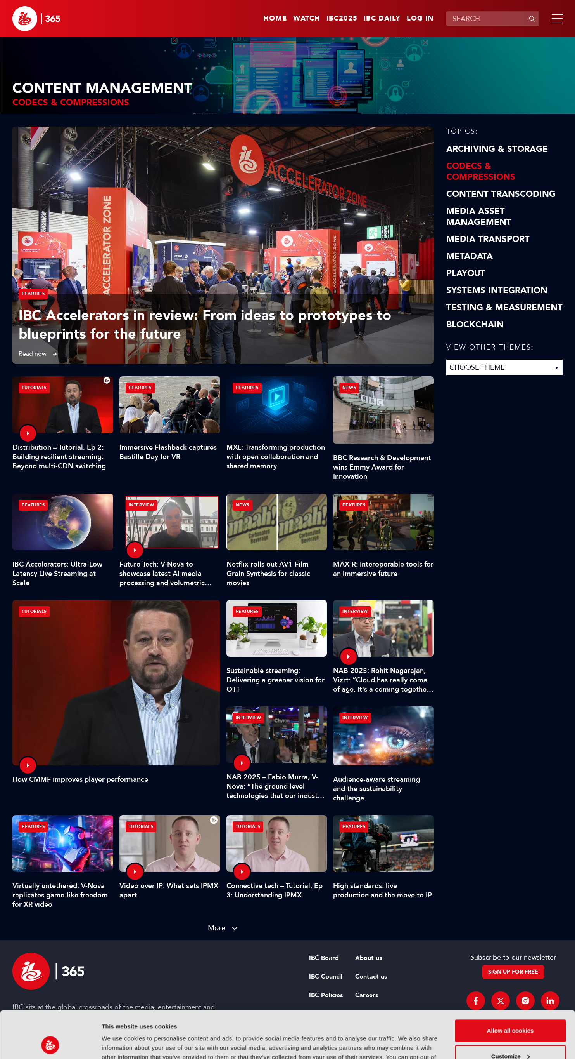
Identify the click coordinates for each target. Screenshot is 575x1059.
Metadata (469, 256)
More (217, 927)
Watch (306, 19)
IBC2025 (341, 19)
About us (368, 958)
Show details (120, 1043)
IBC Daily (382, 19)
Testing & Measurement (504, 307)
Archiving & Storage (497, 149)
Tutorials (34, 611)
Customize (510, 1012)
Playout (465, 273)
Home (275, 19)
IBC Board (324, 958)
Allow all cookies (510, 986)
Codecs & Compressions (480, 171)
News (349, 388)
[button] (556, 18)
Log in (420, 19)
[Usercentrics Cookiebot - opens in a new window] (50, 1044)
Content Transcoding (501, 194)
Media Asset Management (478, 216)
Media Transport (488, 239)
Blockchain (475, 324)
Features (33, 294)
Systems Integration (496, 290)
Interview (141, 505)
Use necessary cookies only (510, 1037)
